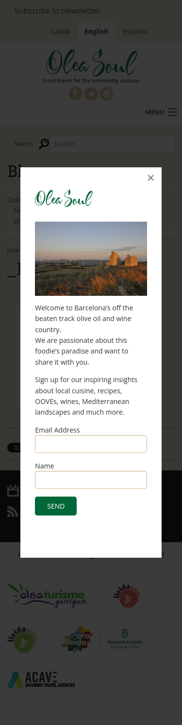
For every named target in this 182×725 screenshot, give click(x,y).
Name (44, 465)
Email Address (57, 430)
